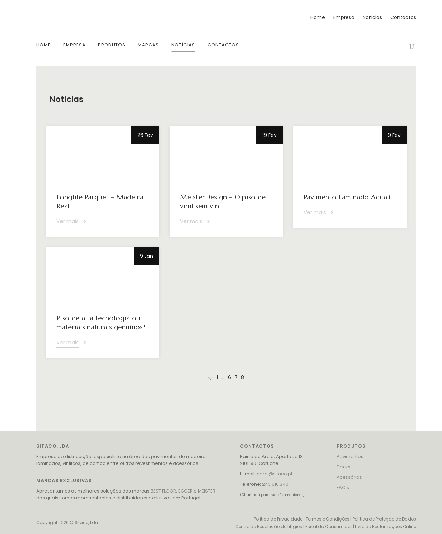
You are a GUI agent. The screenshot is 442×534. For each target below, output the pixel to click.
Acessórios (349, 477)
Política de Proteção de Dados (384, 519)
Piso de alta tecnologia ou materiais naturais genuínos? (100, 322)
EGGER (185, 491)
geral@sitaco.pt (274, 473)
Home (317, 17)
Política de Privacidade (278, 519)
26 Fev (145, 135)
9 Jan (146, 256)
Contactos (403, 17)
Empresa (343, 17)
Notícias (372, 17)
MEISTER (206, 491)
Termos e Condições (327, 519)
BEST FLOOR (163, 491)
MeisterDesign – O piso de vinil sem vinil (223, 201)
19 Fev (269, 135)
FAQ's (343, 487)
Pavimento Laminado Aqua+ (348, 197)
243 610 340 (275, 484)
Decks (343, 466)
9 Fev (394, 135)
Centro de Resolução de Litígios (268, 527)
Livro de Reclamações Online (385, 527)
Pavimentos (350, 456)
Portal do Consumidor (328, 527)
